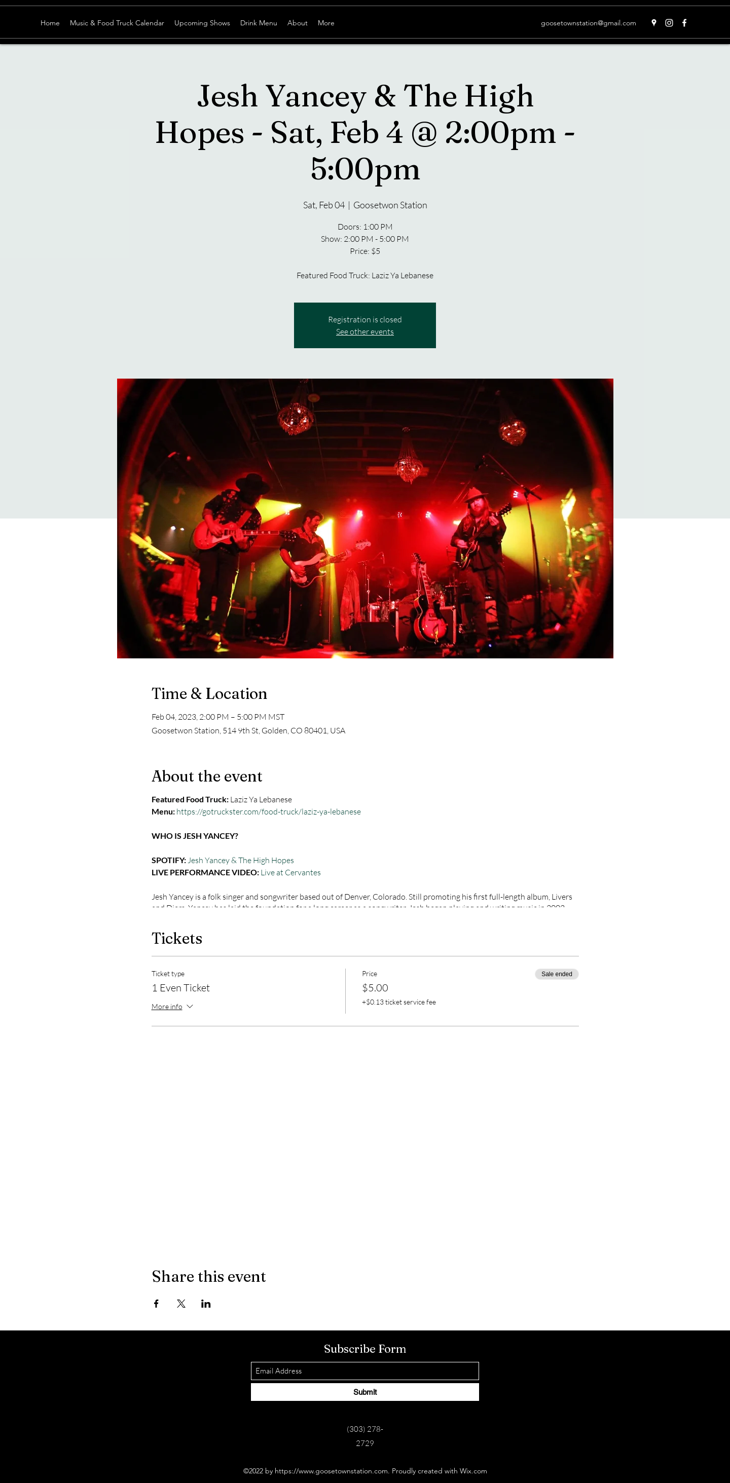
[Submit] (365, 1392)
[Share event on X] (181, 1304)
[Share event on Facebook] (156, 1304)
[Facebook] (684, 23)
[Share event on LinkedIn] (206, 1304)
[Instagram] (669, 23)
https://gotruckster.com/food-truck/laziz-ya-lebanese (268, 811)
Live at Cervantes (291, 872)
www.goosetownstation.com (343, 1470)
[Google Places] (654, 23)
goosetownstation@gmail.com (588, 22)
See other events (365, 331)
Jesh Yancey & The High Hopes (241, 860)
